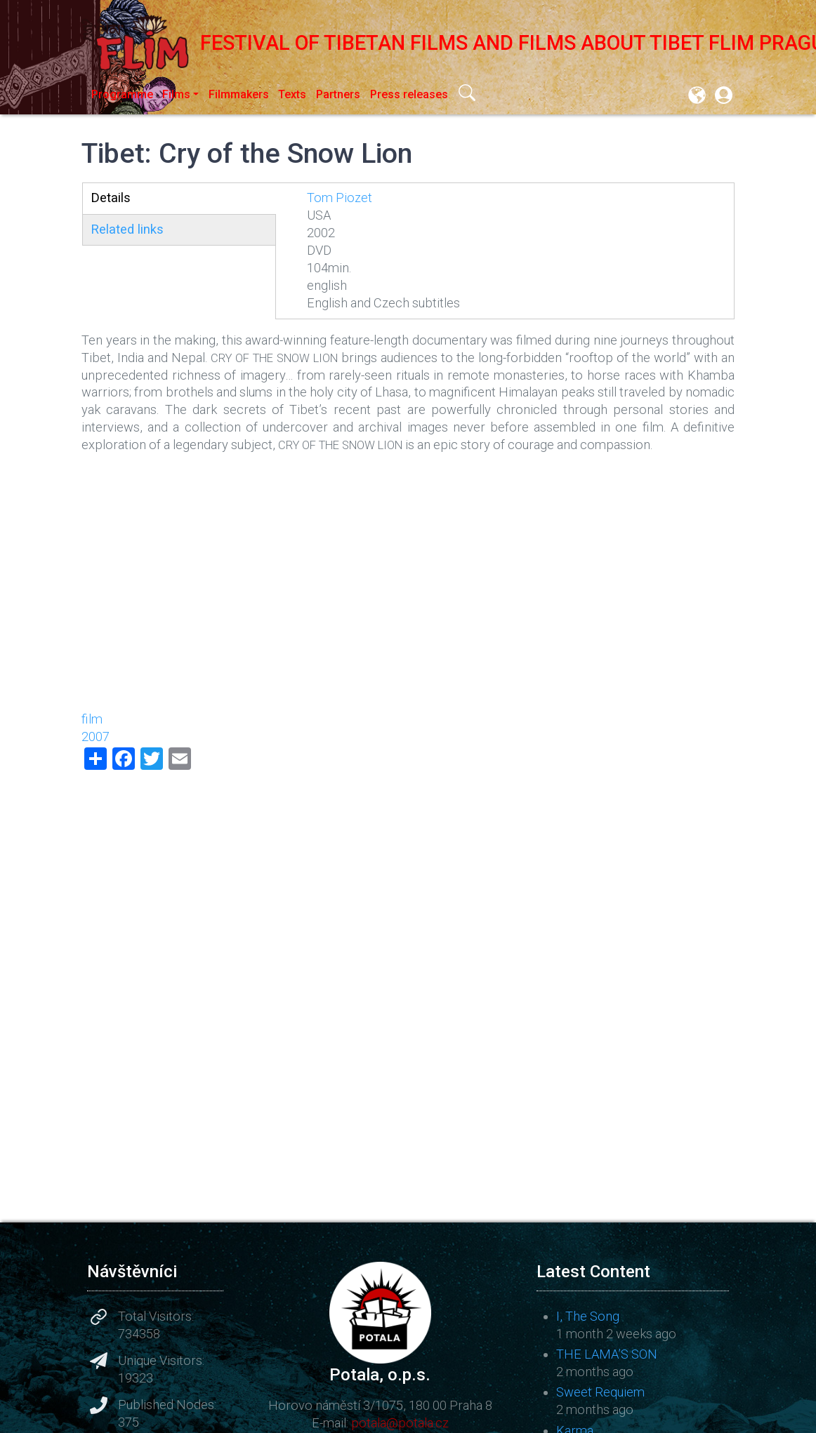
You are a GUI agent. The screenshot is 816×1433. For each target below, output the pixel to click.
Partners (338, 94)
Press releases (409, 94)
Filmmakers (239, 94)
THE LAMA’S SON (606, 1354)
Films (176, 94)
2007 (95, 736)
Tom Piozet (339, 197)
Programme (122, 94)
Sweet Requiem (600, 1392)
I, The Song (587, 1316)
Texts (292, 94)
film (92, 719)
